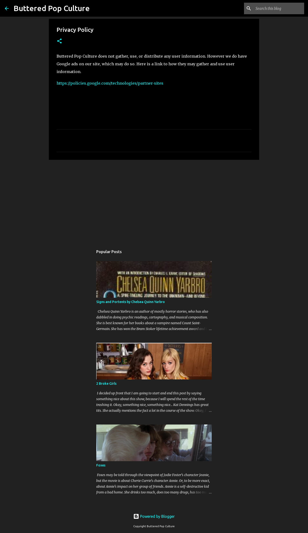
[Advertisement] (154, 201)
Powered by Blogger (154, 516)
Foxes (100, 465)
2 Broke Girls (106, 383)
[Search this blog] (279, 8)
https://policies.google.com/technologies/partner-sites (110, 83)
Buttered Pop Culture (51, 8)
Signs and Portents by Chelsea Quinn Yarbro (130, 302)
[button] (59, 41)
